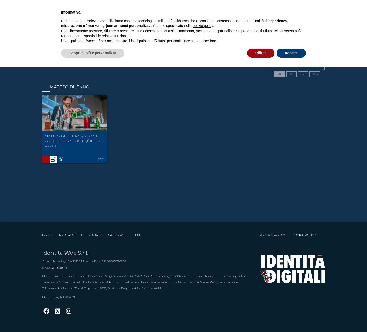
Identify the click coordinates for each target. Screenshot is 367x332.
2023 (315, 74)
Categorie (117, 235)
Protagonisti (70, 235)
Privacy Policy (272, 235)
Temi (137, 235)
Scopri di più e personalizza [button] (92, 53)
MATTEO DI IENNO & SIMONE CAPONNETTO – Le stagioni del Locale (73, 141)
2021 (291, 74)
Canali (94, 235)
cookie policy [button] (203, 26)
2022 (303, 74)
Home (46, 235)
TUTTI (280, 74)
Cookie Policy (304, 235)
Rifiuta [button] (261, 53)
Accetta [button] (291, 53)
